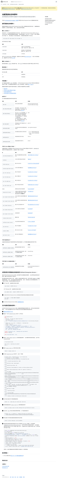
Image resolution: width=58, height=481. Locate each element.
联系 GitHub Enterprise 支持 (27, 9)
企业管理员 (4, 4)
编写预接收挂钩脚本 (8, 23)
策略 (8, 4)
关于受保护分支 (30, 191)
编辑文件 (29, 159)
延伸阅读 (5, 453)
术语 (10, 477)
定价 (17, 477)
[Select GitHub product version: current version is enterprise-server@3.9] (16, 2)
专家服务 (20, 477)
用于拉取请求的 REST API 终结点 (33, 204)
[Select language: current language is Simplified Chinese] (56, 2)
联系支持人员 (5, 467)
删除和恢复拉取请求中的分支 (33, 196)
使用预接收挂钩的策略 (13, 4)
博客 (24, 477)
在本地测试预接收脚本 (9, 305)
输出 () (6, 61)
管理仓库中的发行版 (31, 217)
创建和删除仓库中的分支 (32, 167)
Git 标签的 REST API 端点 (32, 225)
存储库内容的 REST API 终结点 (33, 184)
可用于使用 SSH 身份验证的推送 (10, 93)
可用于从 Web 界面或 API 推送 (10, 90)
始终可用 (5, 88)
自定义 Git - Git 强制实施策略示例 (17, 455)
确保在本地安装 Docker (8, 311)
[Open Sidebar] (1, 4)
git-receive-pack (28, 56)
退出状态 (5, 67)
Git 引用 (13, 57)
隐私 (13, 477)
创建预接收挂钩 (21, 301)
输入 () (6, 30)
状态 (15, 477)
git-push (22, 110)
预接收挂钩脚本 (21, 4)
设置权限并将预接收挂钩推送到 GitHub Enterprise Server (19, 272)
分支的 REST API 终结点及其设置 (33, 163)
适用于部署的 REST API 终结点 (33, 154)
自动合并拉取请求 (31, 188)
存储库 (11, 20)
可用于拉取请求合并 (8, 91)
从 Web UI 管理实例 (31, 221)
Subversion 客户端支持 (32, 229)
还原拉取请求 (30, 212)
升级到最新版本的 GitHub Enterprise (9, 9)
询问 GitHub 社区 (5, 466)
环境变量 (5, 81)
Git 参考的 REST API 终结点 (32, 171)
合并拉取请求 (30, 208)
